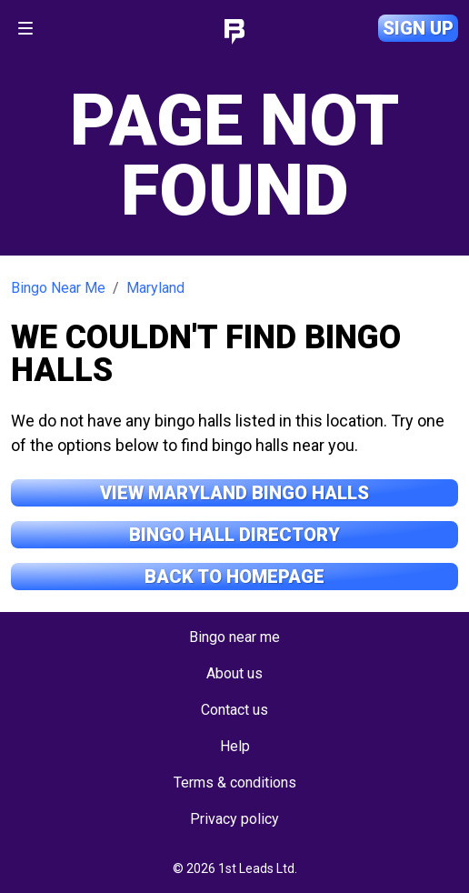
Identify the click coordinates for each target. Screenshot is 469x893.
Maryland (155, 287)
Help (235, 746)
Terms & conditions (235, 782)
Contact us (234, 709)
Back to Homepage (234, 576)
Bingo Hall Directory (234, 535)
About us (234, 673)
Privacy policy (234, 819)
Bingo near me (234, 637)
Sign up (418, 28)
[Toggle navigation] (25, 28)
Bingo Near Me (58, 287)
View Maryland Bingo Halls (234, 493)
